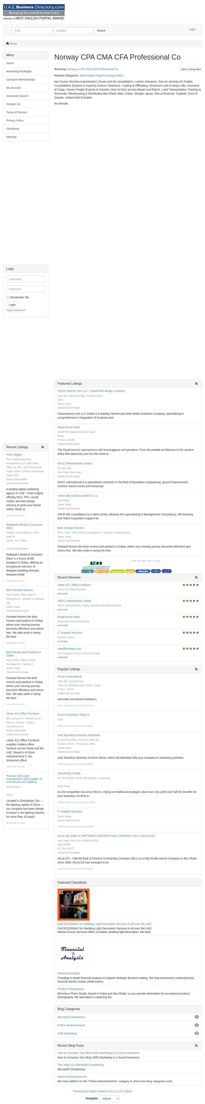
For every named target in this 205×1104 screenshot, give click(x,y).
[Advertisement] (25, 205)
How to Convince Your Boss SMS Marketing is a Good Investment (98, 1052)
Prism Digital (14, 454)
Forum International (69, 676)
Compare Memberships (20, 79)
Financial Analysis (68, 973)
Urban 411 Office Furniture (22, 713)
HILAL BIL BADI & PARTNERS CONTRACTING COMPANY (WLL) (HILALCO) (106, 835)
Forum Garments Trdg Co (73, 714)
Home (13, 43)
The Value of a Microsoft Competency (80, 1064)
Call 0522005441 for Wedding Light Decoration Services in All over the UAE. (104, 924)
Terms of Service (16, 112)
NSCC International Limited (74, 463)
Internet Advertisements (72, 1076)
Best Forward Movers (19, 590)
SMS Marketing (67, 1033)
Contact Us (13, 104)
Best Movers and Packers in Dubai (23, 654)
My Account (13, 87)
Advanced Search (17, 96)
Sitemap (11, 136)
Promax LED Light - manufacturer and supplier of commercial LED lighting (24, 779)
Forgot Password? (16, 310)
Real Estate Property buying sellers (102, 75)
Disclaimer (12, 128)
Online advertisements (71, 1025)
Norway (71, 69)
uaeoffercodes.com (69, 648)
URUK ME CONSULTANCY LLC (77, 495)
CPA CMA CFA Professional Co (98, 69)
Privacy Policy (15, 120)
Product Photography (70, 989)
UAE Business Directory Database (78, 735)
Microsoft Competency (71, 1017)
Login (192, 29)
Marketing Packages (19, 71)
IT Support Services (69, 632)
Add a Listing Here (191, 69)
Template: (91, 1098)
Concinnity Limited (68, 773)
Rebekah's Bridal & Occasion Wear (24, 526)
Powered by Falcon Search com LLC (96, 1091)
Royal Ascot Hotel (68, 427)
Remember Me (19, 297)
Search (101, 30)
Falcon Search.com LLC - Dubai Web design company (91, 390)
